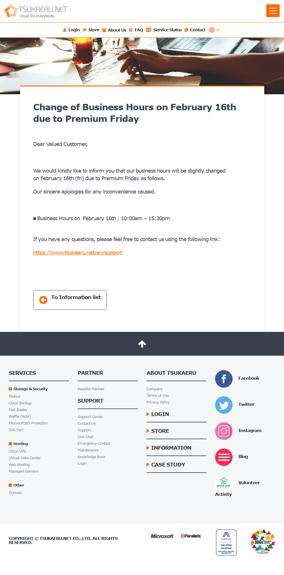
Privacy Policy (158, 402)
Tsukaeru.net (56, 538)
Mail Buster (18, 410)
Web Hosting (19, 464)
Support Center (90, 417)
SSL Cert (16, 430)
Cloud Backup (20, 403)
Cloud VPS (17, 451)
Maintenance (88, 450)
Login (82, 463)
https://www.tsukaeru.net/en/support (77, 252)
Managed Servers (23, 471)
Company (154, 389)
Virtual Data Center (25, 458)
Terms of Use (158, 395)
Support (84, 430)
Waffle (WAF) (20, 416)
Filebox (14, 396)
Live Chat (85, 437)
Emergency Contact (94, 443)
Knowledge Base (91, 457)
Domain (15, 493)
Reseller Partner (91, 389)
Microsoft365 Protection (28, 423)
